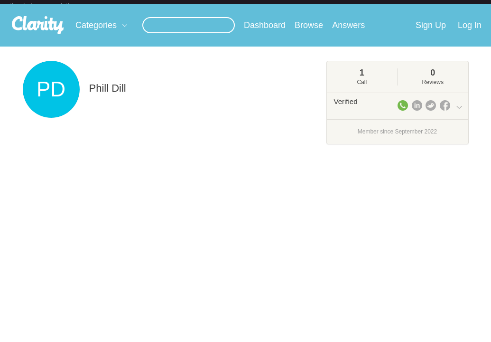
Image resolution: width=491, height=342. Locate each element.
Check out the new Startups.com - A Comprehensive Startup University (318, 6)
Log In (470, 33)
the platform (50, 5)
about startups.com (454, 6)
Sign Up (431, 33)
